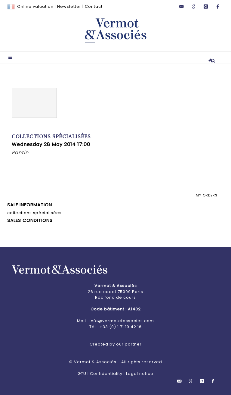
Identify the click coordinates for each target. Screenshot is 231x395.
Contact (94, 6)
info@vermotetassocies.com (122, 321)
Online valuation (35, 6)
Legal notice (139, 373)
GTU (82, 373)
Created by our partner (116, 344)
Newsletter (69, 6)
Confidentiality (106, 373)
